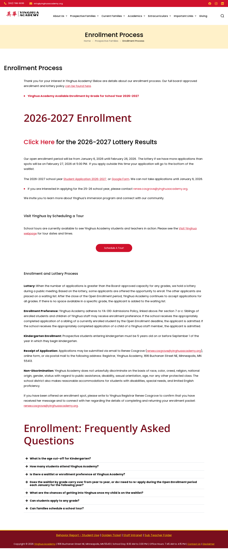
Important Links (183, 15)
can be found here (78, 85)
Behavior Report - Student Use (77, 539)
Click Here (39, 141)
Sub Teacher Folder (158, 539)
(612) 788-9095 (14, 3)
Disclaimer (209, 547)
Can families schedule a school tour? (57, 512)
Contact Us (194, 547)
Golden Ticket (111, 539)
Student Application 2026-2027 (85, 178)
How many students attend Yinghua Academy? (65, 471)
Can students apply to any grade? (55, 505)
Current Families (111, 15)
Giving (203, 15)
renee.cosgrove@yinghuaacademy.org (160, 193)
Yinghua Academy (44, 547)
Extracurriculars (158, 15)
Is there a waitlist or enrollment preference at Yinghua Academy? (79, 478)
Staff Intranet (132, 539)
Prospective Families (83, 15)
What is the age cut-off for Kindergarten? (61, 463)
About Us (58, 15)
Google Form (122, 178)
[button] (114, 463)
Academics (135, 15)
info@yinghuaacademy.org (48, 3)
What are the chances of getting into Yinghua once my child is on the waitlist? (88, 497)
